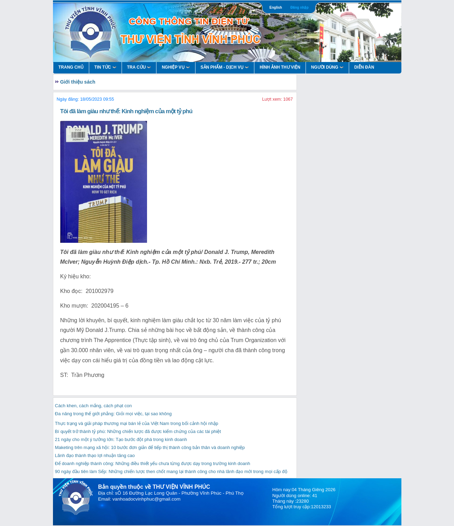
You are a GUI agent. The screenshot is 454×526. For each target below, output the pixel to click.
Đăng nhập (299, 7)
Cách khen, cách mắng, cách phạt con (93, 405)
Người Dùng (327, 67)
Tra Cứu (139, 67)
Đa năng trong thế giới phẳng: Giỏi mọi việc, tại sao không (113, 413)
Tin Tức (105, 67)
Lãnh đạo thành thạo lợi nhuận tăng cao (95, 455)
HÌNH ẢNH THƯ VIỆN (280, 67)
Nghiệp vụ (176, 67)
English (275, 7)
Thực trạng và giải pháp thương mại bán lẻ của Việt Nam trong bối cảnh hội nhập (136, 423)
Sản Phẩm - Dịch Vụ (225, 67)
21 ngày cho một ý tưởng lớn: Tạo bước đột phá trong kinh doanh (121, 439)
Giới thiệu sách (77, 82)
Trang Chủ (71, 67)
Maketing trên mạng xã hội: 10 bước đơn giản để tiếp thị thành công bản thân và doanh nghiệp (150, 447)
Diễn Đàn (364, 67)
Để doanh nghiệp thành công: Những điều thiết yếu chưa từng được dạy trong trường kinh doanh (153, 463)
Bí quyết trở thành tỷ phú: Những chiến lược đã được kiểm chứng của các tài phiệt (138, 431)
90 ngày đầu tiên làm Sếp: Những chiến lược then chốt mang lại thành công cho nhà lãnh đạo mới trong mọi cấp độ (171, 471)
